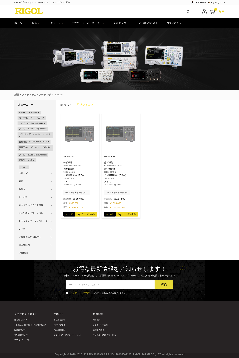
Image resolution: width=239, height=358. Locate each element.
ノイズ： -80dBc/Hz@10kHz (32, 123)
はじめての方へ (21, 320)
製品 (34, 23)
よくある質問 (59, 320)
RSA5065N (109, 156)
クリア (24, 167)
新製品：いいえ (26, 160)
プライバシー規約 (100, 325)
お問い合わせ (174, 23)
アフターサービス (22, 340)
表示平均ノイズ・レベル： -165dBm (34, 148)
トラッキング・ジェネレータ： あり (34, 135)
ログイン (60, 2)
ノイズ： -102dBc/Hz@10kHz (33, 155)
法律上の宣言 (98, 330)
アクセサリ (54, 23)
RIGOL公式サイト (22, 2)
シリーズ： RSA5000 (29, 112)
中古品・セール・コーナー (87, 23)
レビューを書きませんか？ (76, 192)
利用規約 (96, 320)
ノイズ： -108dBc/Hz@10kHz (33, 129)
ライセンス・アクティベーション (68, 335)
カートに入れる (86, 214)
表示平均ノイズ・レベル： (31, 118)
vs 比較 (69, 214)
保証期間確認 (59, 330)
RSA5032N (69, 156)
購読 (164, 284)
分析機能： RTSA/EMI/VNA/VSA (34, 142)
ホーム (18, 23)
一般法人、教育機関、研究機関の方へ (30, 325)
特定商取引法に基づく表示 (104, 335)
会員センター (121, 23)
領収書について (21, 335)
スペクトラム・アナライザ (36, 94)
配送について (20, 330)
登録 (68, 2)
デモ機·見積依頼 (147, 23)
